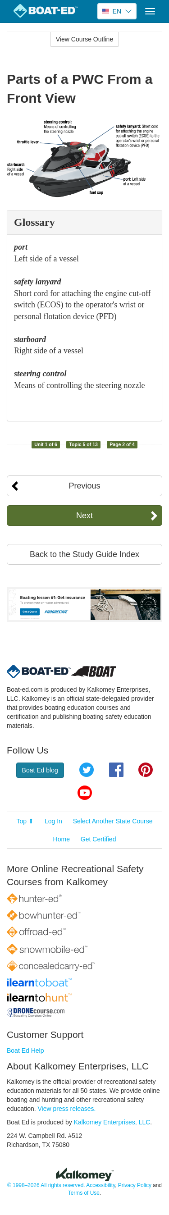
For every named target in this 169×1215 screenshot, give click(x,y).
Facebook (116, 770)
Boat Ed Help (25, 1050)
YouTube (85, 793)
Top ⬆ (25, 821)
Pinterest (145, 770)
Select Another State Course (113, 821)
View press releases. (67, 1108)
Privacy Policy (134, 1185)
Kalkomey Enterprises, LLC (112, 1122)
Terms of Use (84, 1193)
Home (61, 839)
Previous (84, 485)
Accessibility (100, 1185)
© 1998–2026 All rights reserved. (46, 1185)
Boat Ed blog (40, 770)
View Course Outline (84, 39)
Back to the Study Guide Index (84, 554)
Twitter (86, 770)
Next (84, 515)
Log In (53, 821)
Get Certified (98, 839)
